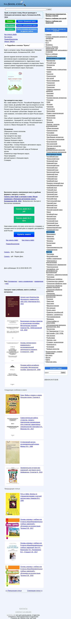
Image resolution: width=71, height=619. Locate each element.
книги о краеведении (26, 281)
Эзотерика (50, 254)
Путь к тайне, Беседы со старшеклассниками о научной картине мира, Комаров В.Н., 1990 (31, 497)
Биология (50, 74)
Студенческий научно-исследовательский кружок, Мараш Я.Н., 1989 (29, 444)
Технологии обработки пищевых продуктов (54, 286)
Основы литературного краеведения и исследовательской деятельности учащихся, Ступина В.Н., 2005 (28, 347)
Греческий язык (52, 194)
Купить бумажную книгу (27, 21)
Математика (51, 60)
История (50, 104)
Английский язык (52, 156)
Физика (49, 67)
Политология (51, 76)
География (50, 133)
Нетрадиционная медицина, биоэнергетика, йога (56, 326)
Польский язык (52, 198)
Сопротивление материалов (56, 152)
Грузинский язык (52, 221)
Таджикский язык (53, 230)
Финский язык (51, 216)
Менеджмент (51, 234)
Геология (50, 299)
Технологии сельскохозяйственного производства (54, 295)
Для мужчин (51, 335)
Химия (49, 72)
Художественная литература (57, 98)
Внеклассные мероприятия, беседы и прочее (56, 15)
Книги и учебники (52, 54)
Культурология (52, 141)
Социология (51, 85)
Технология (51, 83)
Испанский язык (52, 161)
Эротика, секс (51, 340)
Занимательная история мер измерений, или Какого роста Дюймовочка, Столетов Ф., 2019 (31, 470)
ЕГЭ (47, 42)
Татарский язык (52, 176)
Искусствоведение (53, 80)
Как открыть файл (10, 34)
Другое (48, 357)
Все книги (49, 355)
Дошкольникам (52, 56)
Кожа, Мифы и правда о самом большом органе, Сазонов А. (31, 396)
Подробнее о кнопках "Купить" (18, 45)
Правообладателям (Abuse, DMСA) (11, 40)
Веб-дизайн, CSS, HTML (55, 333)
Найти (48, 359)
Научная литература (54, 146)
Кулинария (50, 347)
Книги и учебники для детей (56, 18)
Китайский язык (52, 214)
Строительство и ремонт (55, 281)
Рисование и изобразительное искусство (55, 149)
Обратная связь (51, 362)
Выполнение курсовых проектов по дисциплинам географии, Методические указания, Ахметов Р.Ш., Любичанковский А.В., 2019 (31, 325)
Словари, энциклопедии (55, 342)
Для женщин (51, 308)
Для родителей (52, 144)
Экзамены (49, 45)
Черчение (50, 106)
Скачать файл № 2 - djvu (24, 219)
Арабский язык (52, 187)
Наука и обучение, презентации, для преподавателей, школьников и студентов (56, 49)
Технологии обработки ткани (56, 283)
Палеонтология (52, 130)
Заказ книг (50, 301)
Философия (51, 111)
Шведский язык (52, 205)
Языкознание (51, 218)
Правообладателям (12, 244)
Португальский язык (54, 201)
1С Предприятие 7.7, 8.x (55, 331)
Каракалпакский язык (54, 227)
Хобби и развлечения (54, 258)
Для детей (50, 78)
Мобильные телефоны (54, 279)
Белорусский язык (53, 172)
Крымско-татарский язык (55, 183)
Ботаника (50, 95)
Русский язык (51, 63)
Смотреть (10, 29)
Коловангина (12, 281)
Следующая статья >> (34, 590)
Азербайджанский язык (55, 185)
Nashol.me (11, 615)
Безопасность (51, 344)
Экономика (50, 238)
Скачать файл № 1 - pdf (24, 210)
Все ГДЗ (48, 40)
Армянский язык (52, 174)
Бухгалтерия (51, 243)
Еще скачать (10, 25)
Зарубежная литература (55, 137)
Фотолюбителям (52, 256)
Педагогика (51, 87)
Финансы (50, 241)
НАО (7, 283)
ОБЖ (48, 102)
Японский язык (52, 207)
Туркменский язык (53, 225)
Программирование (53, 317)
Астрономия (51, 115)
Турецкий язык (52, 190)
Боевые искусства (53, 349)
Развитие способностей (55, 312)
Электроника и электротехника (51, 261)
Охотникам (50, 277)
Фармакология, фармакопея (56, 264)
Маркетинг (50, 236)
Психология (51, 109)
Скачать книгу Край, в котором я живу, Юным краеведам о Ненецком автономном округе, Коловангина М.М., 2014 (20, 199)
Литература (51, 65)
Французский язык (53, 159)
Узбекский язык (52, 179)
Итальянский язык (53, 165)
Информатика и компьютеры (57, 69)
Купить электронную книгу (27, 25)
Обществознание (53, 128)
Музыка (49, 120)
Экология (50, 122)
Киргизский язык (52, 223)
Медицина (50, 319)
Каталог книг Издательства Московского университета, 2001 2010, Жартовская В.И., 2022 (30, 300)
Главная (48, 34)
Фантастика (51, 329)
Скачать (10, 21)
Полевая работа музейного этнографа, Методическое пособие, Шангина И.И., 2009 (30, 367)
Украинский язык (52, 170)
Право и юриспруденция (55, 113)
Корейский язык (52, 181)
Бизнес (49, 245)
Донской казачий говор (54, 210)
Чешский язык (51, 203)
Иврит (49, 212)
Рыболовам (51, 338)
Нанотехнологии (52, 267)
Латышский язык (52, 196)
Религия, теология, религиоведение (53, 125)
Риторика (50, 100)
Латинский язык (52, 167)
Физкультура (51, 118)
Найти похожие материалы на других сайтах (27, 30)
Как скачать (8, 37)
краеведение (38, 281)
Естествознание (52, 135)
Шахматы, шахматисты (55, 314)
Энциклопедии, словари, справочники (54, 352)
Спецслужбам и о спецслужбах (52, 322)
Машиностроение (53, 305)
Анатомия (50, 93)
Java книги (50, 303)
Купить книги (24, 234)
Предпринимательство (54, 247)
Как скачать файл (12, 240)
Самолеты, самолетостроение (57, 274)
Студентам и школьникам (55, 139)
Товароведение (52, 250)
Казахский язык (52, 192)
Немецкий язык (52, 163)
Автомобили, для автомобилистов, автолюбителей (52, 270)
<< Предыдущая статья (14, 590)
